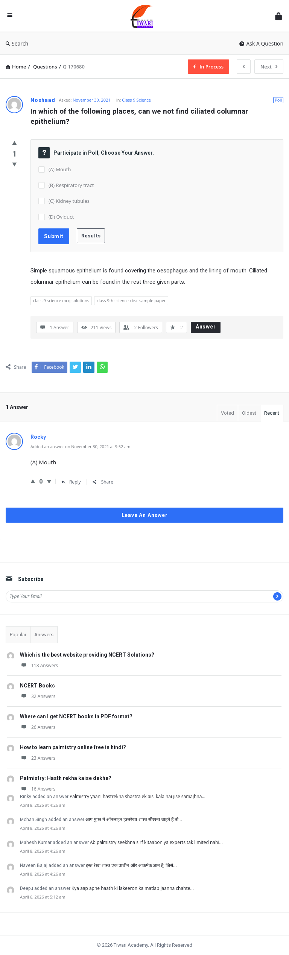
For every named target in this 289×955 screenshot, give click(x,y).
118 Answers (39, 665)
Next (268, 66)
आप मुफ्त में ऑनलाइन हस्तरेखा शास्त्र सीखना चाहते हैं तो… (133, 819)
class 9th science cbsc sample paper (131, 300)
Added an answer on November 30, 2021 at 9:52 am (80, 446)
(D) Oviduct (61, 216)
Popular (18, 634)
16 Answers (37, 789)
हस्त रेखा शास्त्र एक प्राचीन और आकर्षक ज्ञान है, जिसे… (131, 865)
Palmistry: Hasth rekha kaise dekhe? (65, 778)
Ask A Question (261, 43)
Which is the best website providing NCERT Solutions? (87, 655)
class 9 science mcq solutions (61, 300)
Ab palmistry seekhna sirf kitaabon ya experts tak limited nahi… (156, 842)
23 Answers (37, 758)
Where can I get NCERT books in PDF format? (76, 716)
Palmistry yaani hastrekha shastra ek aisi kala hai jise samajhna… (137, 796)
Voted (227, 413)
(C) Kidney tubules (69, 201)
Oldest (249, 413)
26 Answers (37, 727)
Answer (206, 327)
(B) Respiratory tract (71, 185)
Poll (278, 100)
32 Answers (37, 696)
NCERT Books (37, 686)
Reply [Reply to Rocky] (71, 482)
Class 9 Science (136, 100)
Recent (271, 413)
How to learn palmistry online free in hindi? (73, 747)
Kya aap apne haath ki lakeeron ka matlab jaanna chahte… (132, 888)
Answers (43, 634)
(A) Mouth (60, 169)
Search (17, 43)
